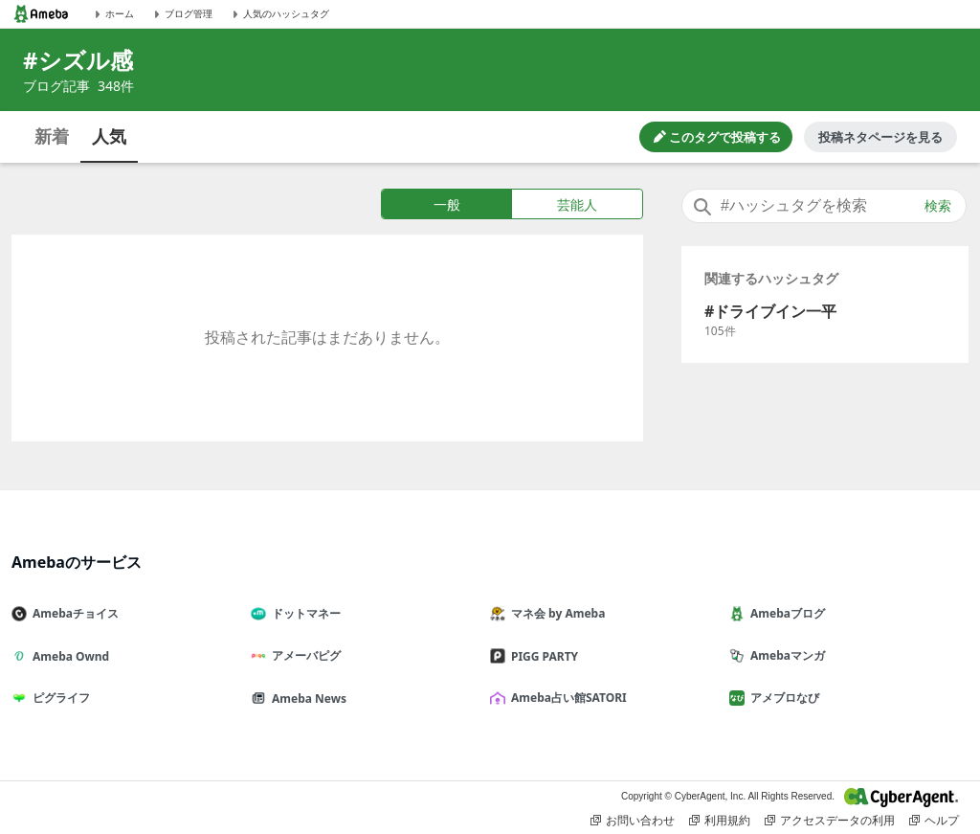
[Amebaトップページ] (41, 14)
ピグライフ (58, 697)
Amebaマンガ (784, 655)
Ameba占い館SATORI (566, 697)
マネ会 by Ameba (555, 613)
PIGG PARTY (541, 656)
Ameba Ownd (67, 656)
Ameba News (306, 698)
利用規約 (719, 820)
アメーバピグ (303, 655)
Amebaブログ (784, 613)
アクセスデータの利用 (830, 820)
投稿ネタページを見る (880, 137)
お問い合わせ (632, 820)
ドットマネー (303, 613)
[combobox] (824, 206)
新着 (51, 135)
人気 (109, 135)
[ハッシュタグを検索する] (824, 206)
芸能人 (577, 204)
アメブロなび (782, 697)
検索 (937, 206)
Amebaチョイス (72, 613)
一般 (447, 204)
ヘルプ (934, 820)
